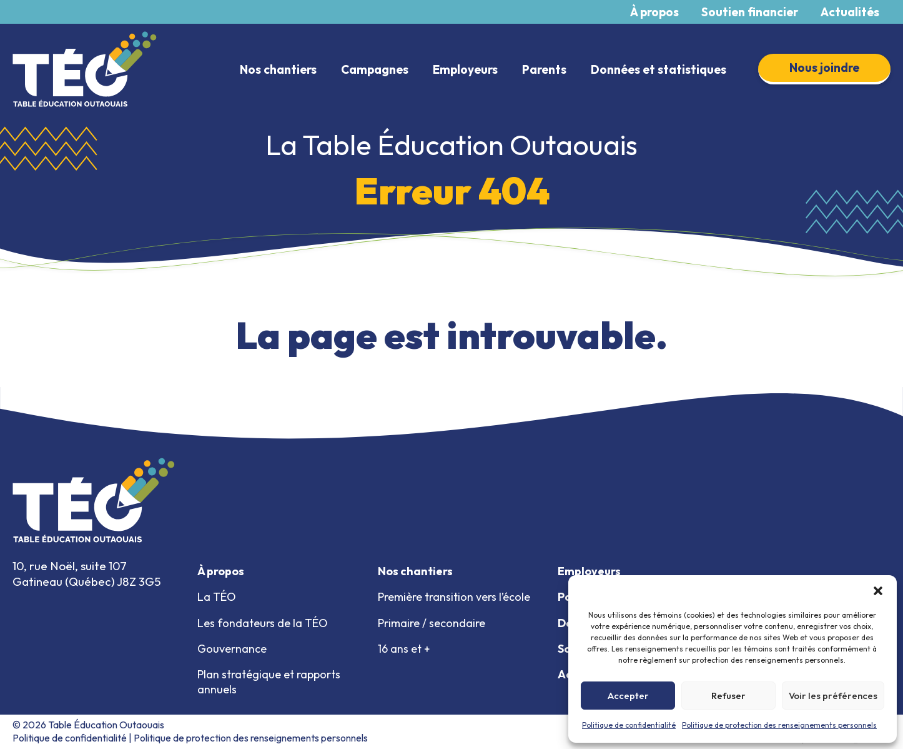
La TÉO (216, 597)
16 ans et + (404, 648)
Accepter (628, 695)
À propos (654, 11)
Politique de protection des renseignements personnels (779, 725)
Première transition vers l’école (454, 597)
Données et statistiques (658, 69)
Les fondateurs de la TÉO (262, 623)
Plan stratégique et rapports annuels (268, 681)
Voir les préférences (833, 695)
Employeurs (465, 69)
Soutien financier (749, 11)
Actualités (850, 11)
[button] (878, 591)
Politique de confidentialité (629, 725)
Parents (544, 69)
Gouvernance (232, 648)
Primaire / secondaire (431, 623)
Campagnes (374, 69)
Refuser (728, 695)
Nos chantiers (278, 69)
